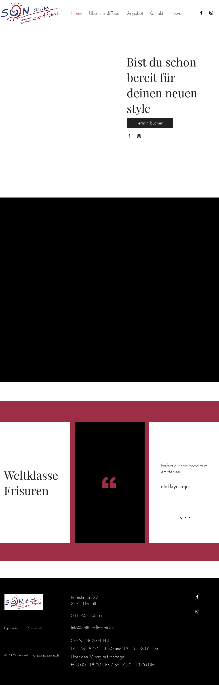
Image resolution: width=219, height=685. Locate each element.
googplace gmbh (47, 655)
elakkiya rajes (176, 486)
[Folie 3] (189, 517)
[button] (135, 13)
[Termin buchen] (150, 123)
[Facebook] (201, 12)
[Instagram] (211, 12)
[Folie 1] (181, 518)
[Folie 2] (185, 517)
